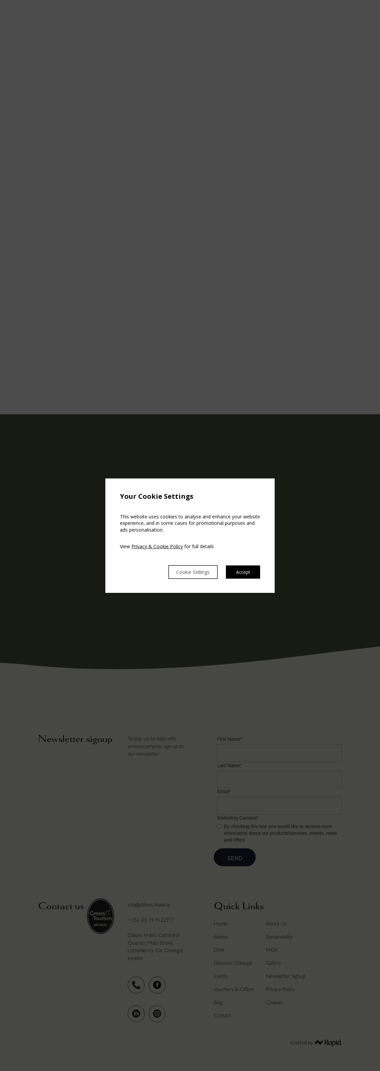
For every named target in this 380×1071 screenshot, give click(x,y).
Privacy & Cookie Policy (157, 546)
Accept (241, 572)
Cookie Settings (185, 572)
